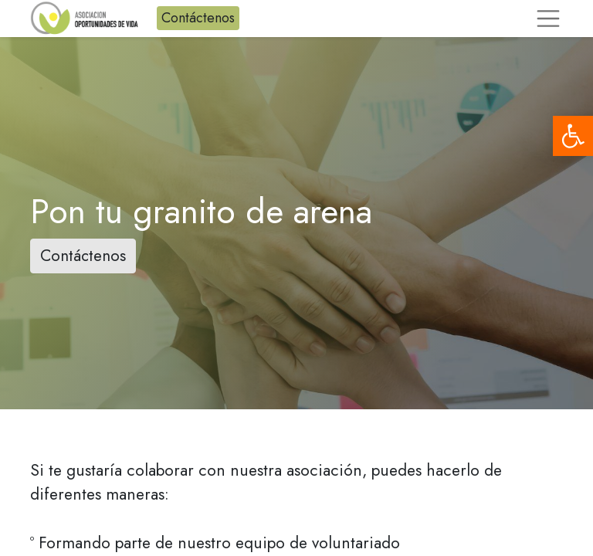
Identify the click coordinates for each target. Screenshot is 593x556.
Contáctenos (198, 18)
